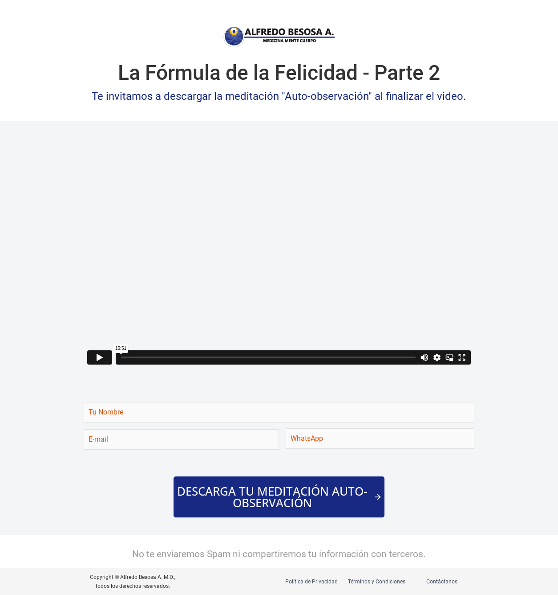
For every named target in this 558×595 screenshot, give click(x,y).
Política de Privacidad (311, 582)
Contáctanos (441, 582)
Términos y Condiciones (376, 582)
